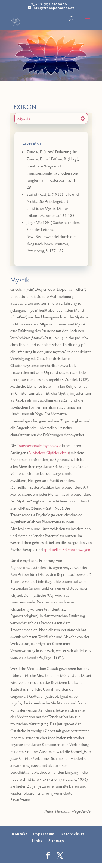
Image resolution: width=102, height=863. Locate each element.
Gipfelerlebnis (57, 452)
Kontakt (19, 833)
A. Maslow (36, 452)
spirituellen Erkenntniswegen (67, 549)
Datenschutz (72, 833)
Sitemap (56, 840)
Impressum (44, 833)
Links (37, 840)
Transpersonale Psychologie (39, 445)
